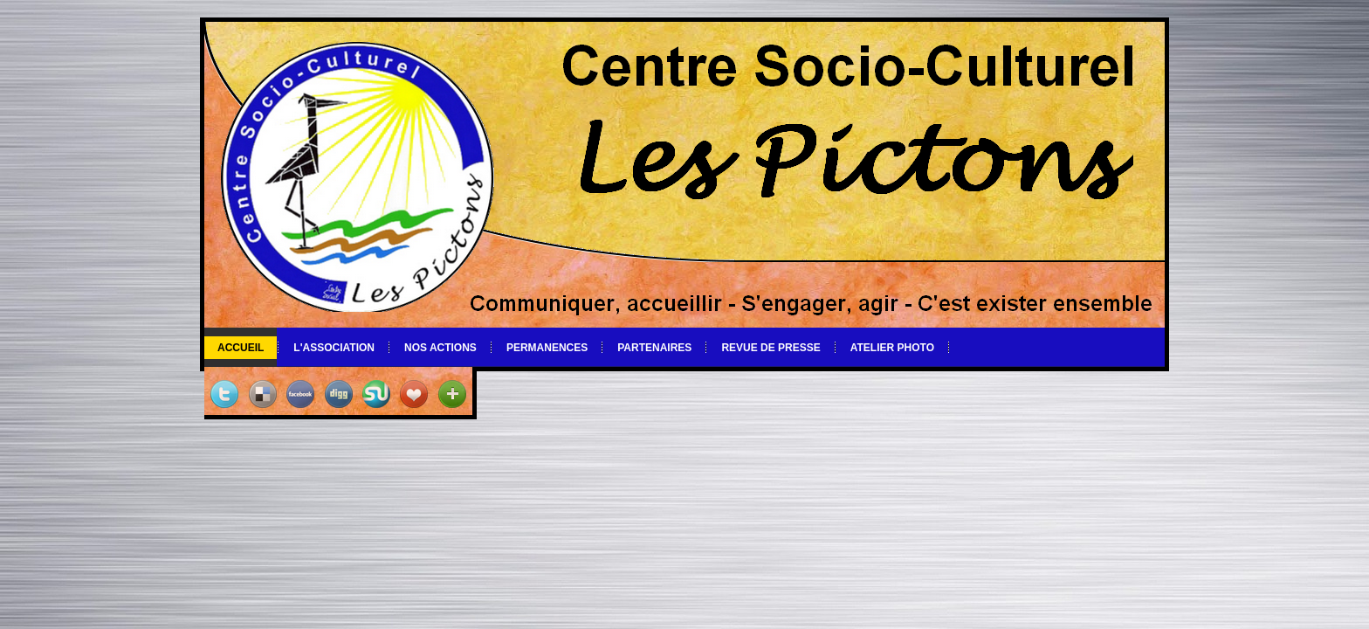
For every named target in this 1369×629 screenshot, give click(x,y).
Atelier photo (892, 348)
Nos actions (440, 348)
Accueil (240, 348)
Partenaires (654, 348)
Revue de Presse (770, 348)
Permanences (547, 348)
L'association (334, 348)
